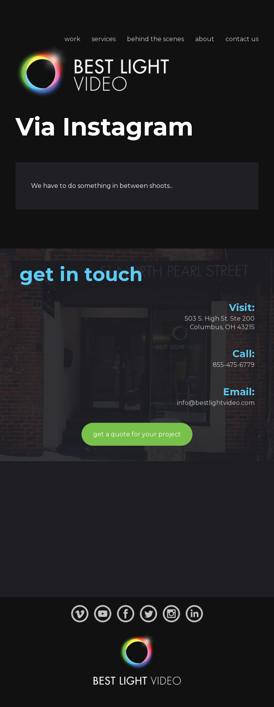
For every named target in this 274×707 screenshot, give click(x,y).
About (204, 39)
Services (104, 39)
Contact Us (241, 39)
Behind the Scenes (155, 39)
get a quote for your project (137, 434)
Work (72, 39)
